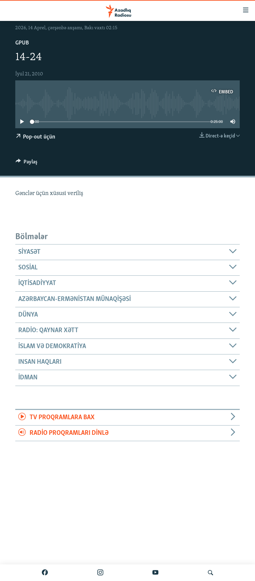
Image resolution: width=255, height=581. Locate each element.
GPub (22, 43)
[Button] (27, 163)
